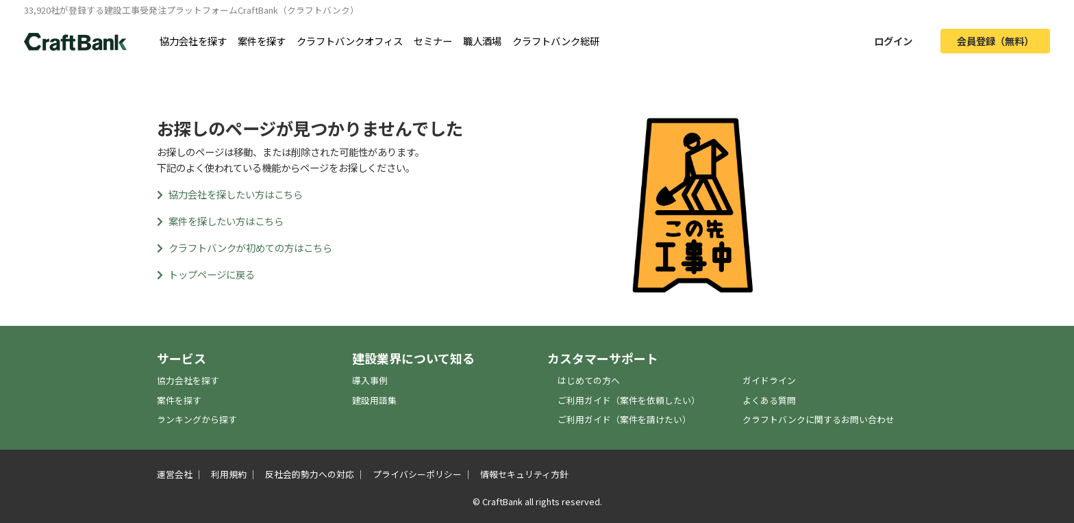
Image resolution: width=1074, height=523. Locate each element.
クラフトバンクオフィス (350, 41)
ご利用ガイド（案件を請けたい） (624, 419)
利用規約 (229, 474)
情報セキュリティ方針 (524, 474)
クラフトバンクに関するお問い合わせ (818, 419)
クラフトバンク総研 (555, 41)
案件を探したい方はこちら (220, 221)
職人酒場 (482, 41)
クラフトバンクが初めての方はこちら (244, 247)
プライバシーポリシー (417, 474)
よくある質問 (769, 400)
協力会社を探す (193, 41)
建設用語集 (374, 400)
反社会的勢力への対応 (309, 474)
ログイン (893, 41)
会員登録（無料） (995, 41)
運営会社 (174, 474)
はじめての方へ (589, 380)
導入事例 (370, 380)
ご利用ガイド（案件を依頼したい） (629, 400)
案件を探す (262, 41)
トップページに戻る (206, 274)
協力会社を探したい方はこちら (230, 194)
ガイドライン (769, 380)
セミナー (433, 41)
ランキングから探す (197, 419)
